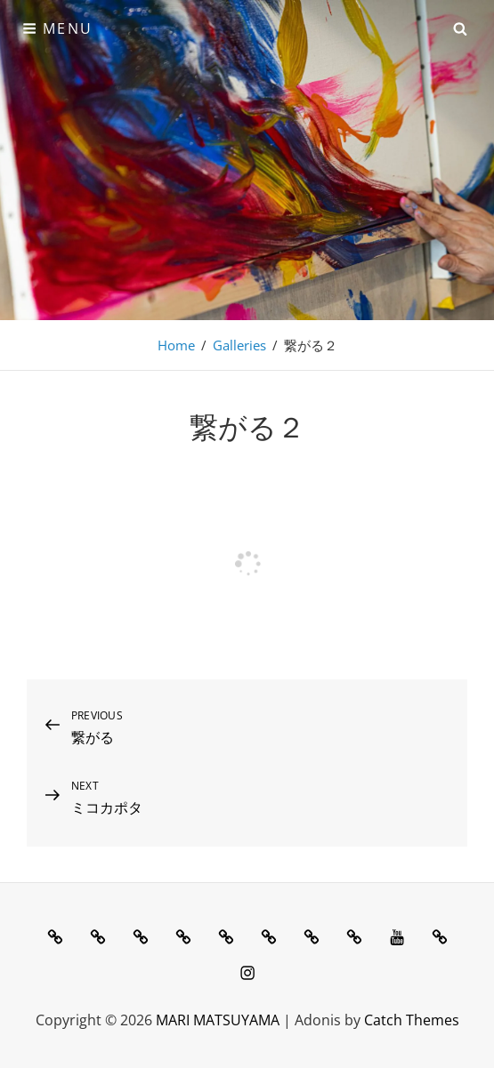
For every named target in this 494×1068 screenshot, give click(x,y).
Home (176, 345)
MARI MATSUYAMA (217, 1020)
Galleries (239, 345)
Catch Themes (411, 1020)
